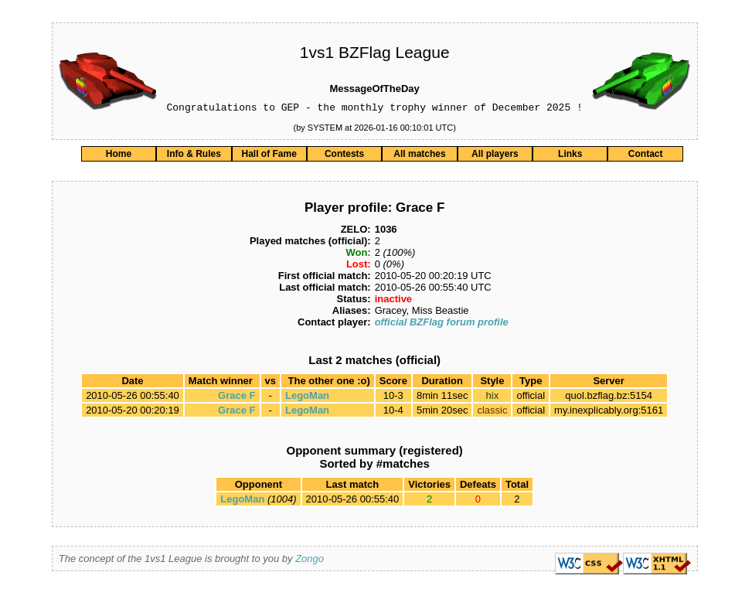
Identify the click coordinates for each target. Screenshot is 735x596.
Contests (344, 156)
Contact (645, 156)
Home (118, 156)
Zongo (309, 561)
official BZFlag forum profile (442, 324)
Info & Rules (194, 156)
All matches (419, 156)
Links (570, 156)
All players (495, 156)
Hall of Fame (269, 156)
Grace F (236, 398)
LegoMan (307, 398)
